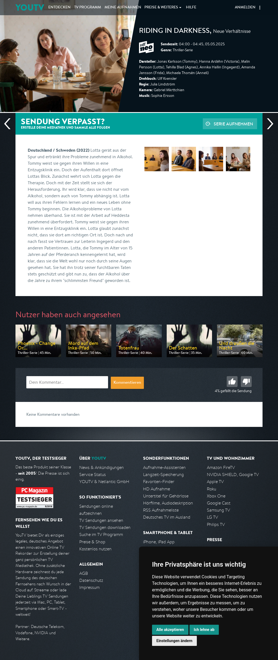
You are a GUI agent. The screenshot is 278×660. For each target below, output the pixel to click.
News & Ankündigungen (101, 467)
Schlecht (246, 381)
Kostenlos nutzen (95, 549)
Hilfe (191, 7)
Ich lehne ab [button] (204, 629)
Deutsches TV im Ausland (166, 517)
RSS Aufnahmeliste (161, 510)
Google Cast (218, 503)
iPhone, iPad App (159, 542)
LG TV (212, 517)
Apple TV (215, 481)
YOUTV (29, 7)
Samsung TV (218, 510)
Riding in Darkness (174, 31)
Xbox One (216, 496)
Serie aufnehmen (233, 124)
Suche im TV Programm (101, 534)
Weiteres (161, 7)
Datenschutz (91, 580)
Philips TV (216, 524)
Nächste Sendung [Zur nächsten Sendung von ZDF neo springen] (268, 123)
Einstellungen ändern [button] (174, 641)
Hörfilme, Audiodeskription (168, 503)
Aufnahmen (123, 7)
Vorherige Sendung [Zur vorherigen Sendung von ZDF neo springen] (9, 123)
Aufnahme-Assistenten (164, 467)
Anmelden (245, 7)
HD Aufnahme (156, 489)
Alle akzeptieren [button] (170, 629)
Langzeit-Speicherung (163, 474)
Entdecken (59, 7)
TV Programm (87, 7)
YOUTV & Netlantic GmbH (104, 481)
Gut (232, 381)
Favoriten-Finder (158, 481)
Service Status (92, 474)
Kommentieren (127, 383)
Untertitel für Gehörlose (165, 496)
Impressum (89, 587)
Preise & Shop (92, 542)
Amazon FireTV (221, 467)
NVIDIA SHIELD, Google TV (233, 474)
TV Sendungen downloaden (105, 527)
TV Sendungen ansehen (101, 520)
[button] (260, 7)
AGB (83, 573)
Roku (211, 489)
